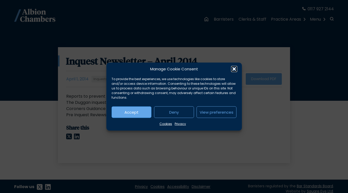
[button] (234, 69)
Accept (131, 112)
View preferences (216, 112)
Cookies (165, 124)
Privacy (180, 124)
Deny (174, 112)
